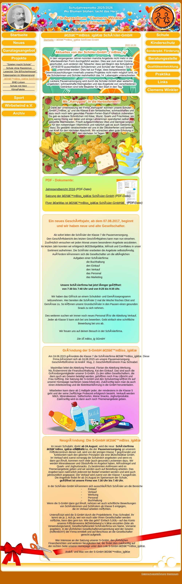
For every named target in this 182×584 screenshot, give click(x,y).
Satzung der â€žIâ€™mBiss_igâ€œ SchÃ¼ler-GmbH (79, 196)
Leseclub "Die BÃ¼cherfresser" (20, 71)
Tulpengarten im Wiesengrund (19, 75)
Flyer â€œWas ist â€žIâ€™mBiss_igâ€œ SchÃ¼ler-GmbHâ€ (85, 202)
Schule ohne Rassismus (19, 68)
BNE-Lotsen (19, 82)
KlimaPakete (19, 89)
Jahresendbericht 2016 (60, 189)
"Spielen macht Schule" (19, 64)
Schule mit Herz (19, 86)
